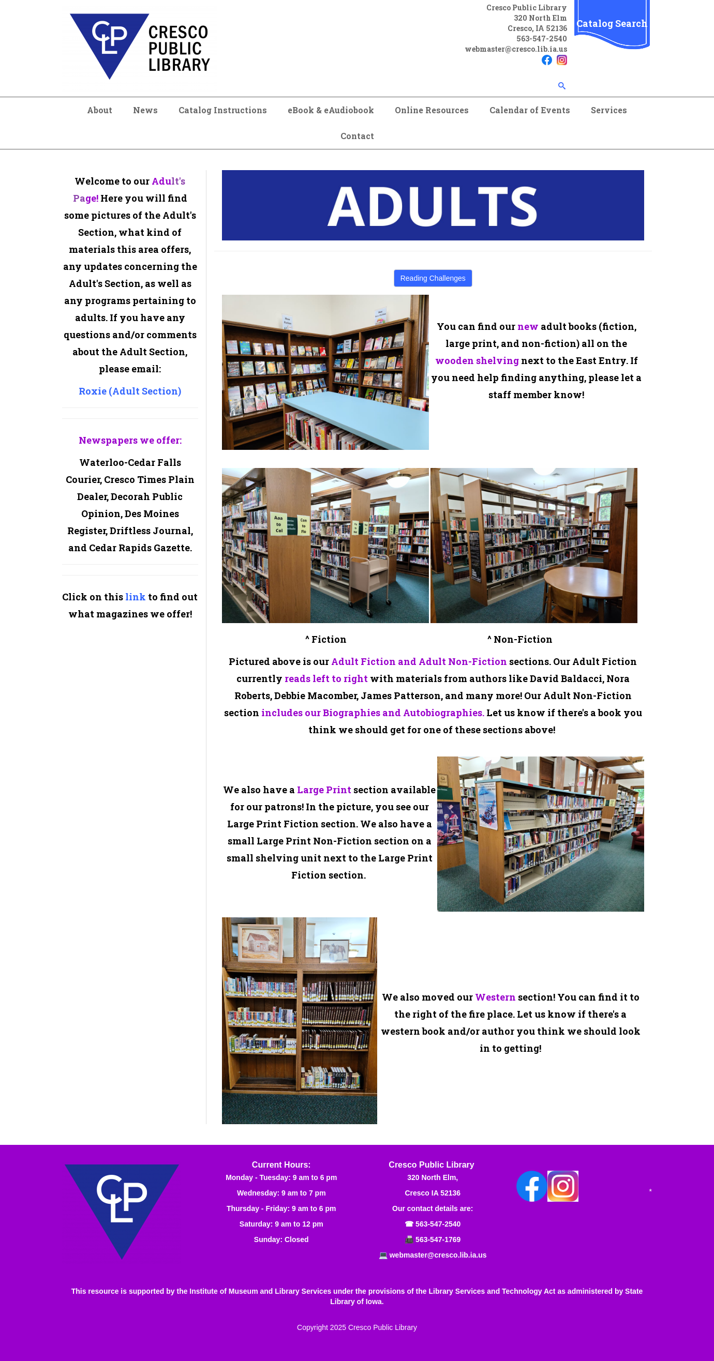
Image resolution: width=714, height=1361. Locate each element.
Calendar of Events (529, 109)
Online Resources (432, 109)
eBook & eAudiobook (331, 109)
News (145, 109)
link (135, 597)
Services (609, 109)
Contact (357, 135)
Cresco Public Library (382, 1327)
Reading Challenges (433, 278)
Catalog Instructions (222, 109)
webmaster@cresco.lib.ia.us (516, 49)
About (99, 109)
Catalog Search (612, 23)
